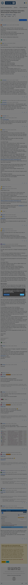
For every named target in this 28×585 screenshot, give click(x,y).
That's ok (22, 294)
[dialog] (14, 292)
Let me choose (6, 294)
